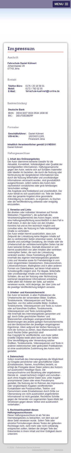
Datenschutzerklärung (41, 450)
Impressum (58, 450)
